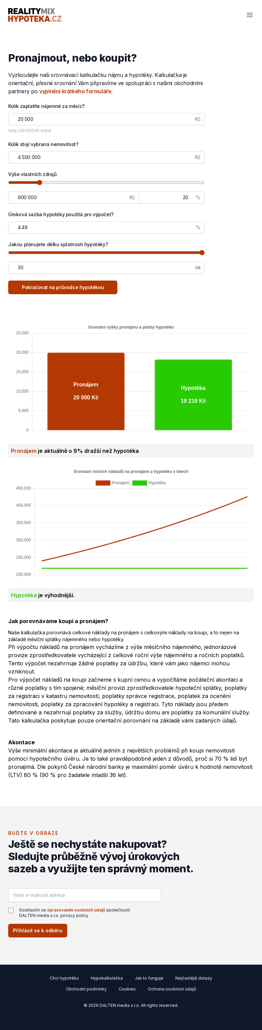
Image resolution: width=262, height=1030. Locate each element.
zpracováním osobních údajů (76, 910)
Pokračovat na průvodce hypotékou (63, 287)
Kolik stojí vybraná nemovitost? (43, 144)
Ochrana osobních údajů (172, 989)
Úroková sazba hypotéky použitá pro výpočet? (61, 214)
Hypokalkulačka (107, 978)
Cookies (127, 989)
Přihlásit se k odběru (37, 930)
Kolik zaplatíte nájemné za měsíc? (46, 106)
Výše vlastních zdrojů (32, 174)
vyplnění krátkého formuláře (75, 91)
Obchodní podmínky (86, 989)
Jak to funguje (149, 978)
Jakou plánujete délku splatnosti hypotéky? (58, 244)
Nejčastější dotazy (193, 978)
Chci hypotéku (64, 978)
